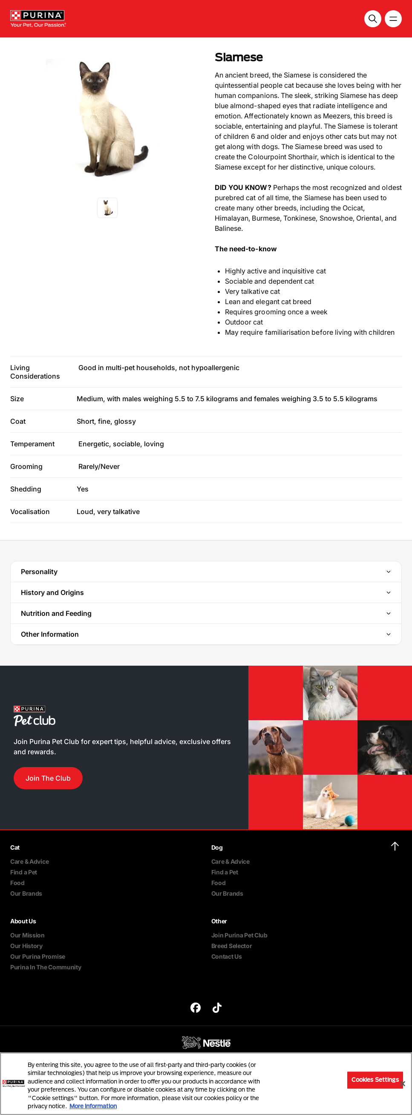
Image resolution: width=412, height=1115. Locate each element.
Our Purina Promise (37, 956)
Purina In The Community (45, 967)
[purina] (195, 1009)
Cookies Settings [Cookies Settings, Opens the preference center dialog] (375, 1080)
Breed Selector (231, 945)
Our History (26, 945)
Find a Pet (23, 872)
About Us (23, 921)
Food (17, 882)
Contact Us (226, 956)
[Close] (402, 1084)
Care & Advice (29, 861)
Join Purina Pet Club (239, 935)
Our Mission (27, 935)
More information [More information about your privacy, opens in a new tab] (93, 1106)
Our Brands (26, 893)
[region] (206, 1083)
